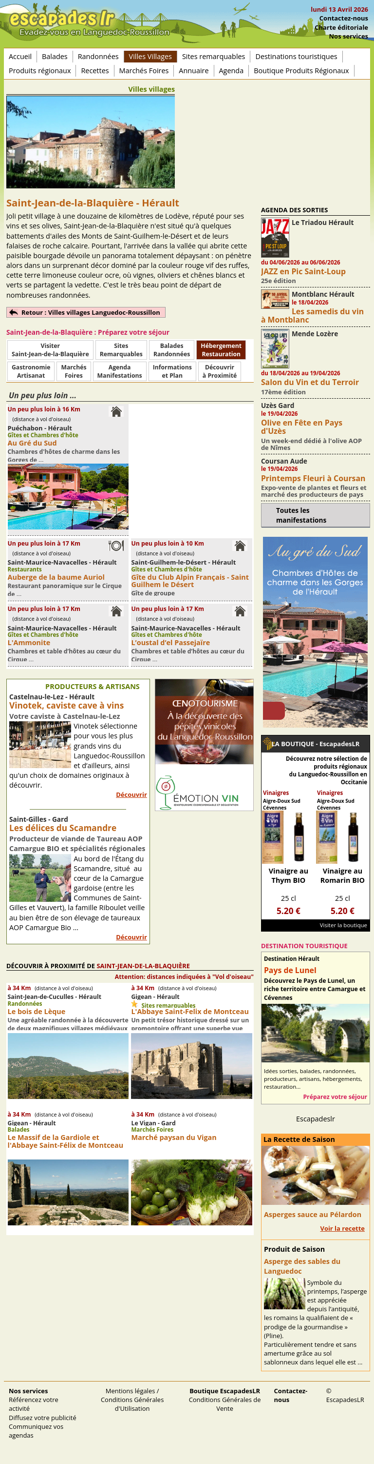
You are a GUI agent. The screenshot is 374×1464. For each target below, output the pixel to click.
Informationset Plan (172, 371)
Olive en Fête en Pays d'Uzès (301, 426)
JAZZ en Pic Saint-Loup (303, 271)
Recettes (95, 70)
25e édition (278, 280)
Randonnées (98, 56)
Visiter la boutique (343, 925)
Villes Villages (150, 56)
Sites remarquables (213, 56)
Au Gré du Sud (32, 442)
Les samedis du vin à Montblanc (312, 315)
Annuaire (193, 70)
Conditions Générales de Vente (225, 1399)
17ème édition (283, 391)
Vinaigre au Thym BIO (288, 875)
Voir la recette (342, 1228)
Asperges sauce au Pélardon (312, 1214)
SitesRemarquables (121, 350)
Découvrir (131, 794)
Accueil (20, 56)
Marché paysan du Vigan (173, 1137)
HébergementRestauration (221, 350)
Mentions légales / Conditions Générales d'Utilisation (132, 1399)
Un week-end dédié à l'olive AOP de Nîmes (311, 444)
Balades (55, 56)
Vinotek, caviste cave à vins (66, 705)
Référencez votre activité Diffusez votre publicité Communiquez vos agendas (42, 1413)
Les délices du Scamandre (62, 828)
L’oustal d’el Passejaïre (170, 642)
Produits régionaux (40, 70)
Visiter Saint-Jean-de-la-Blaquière (50, 350)
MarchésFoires (73, 371)
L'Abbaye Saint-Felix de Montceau (189, 1011)
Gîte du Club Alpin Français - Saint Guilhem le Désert (190, 580)
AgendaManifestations (119, 371)
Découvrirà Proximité (220, 371)
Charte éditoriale (341, 27)
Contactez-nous (343, 18)
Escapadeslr (315, 1118)
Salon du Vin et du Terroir (310, 382)
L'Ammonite (29, 642)
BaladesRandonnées (171, 350)
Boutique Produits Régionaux (301, 70)
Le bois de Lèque (37, 1011)
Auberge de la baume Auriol (56, 577)
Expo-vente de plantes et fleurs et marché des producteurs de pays (314, 491)
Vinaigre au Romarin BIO (342, 875)
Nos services (348, 36)
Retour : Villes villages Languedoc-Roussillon (90, 312)
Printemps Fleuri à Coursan (313, 478)
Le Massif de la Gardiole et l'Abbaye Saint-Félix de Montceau (66, 1141)
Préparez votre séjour (335, 1097)
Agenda (231, 70)
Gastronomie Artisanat (31, 371)
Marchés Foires (144, 70)
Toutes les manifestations (301, 515)
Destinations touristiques (296, 56)
